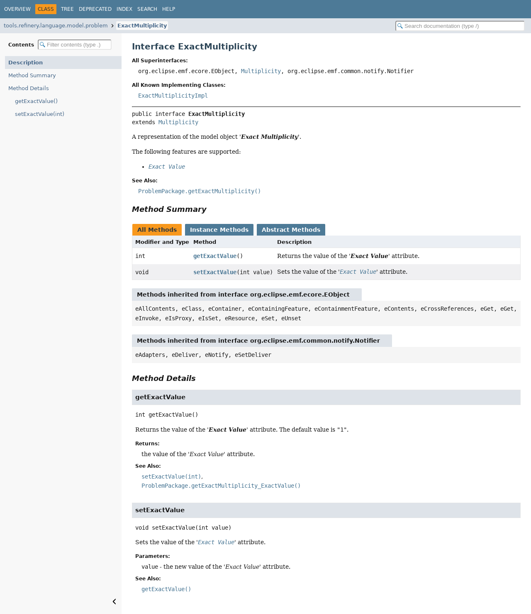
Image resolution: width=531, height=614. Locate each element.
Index (124, 9)
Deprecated (95, 9)
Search (147, 9)
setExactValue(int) (39, 114)
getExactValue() (36, 101)
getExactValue (214, 256)
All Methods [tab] (157, 229)
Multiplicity (261, 71)
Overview (17, 9)
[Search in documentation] (460, 26)
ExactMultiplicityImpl (173, 95)
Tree (67, 9)
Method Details (28, 88)
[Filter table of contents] (75, 44)
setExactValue (214, 272)
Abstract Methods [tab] (291, 229)
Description (25, 62)
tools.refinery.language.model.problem (56, 25)
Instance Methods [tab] (219, 229)
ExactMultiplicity (142, 25)
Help (168, 9)
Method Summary (32, 75)
